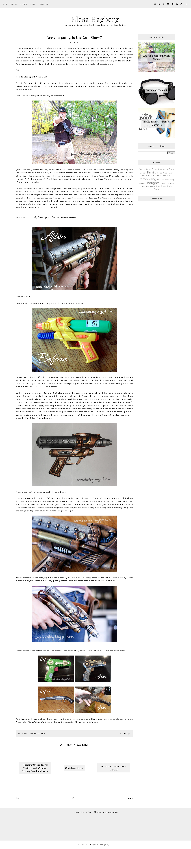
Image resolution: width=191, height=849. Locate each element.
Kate (112, 845)
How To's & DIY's (37, 733)
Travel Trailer (167, 186)
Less (18, 797)
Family (151, 172)
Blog (5, 4)
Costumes (22, 733)
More (130, 797)
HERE (41, 405)
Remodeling (147, 179)
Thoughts (152, 183)
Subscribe (45, 4)
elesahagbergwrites (106, 812)
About (33, 4)
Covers (23, 4)
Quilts (169, 176)
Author (142, 169)
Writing (156, 189)
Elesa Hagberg (95, 19)
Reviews (160, 179)
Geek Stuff (168, 172)
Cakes (154, 169)
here (80, 197)
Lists (164, 175)
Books (14, 4)
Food (159, 172)
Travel (158, 186)
